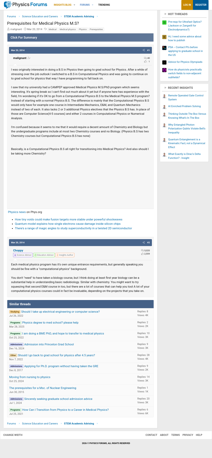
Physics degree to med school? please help (50, 323)
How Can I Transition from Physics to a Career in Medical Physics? (65, 411)
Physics (83, 30)
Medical (53, 30)
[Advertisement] (80, 182)
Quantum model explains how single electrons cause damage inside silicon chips (68, 225)
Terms (172, 436)
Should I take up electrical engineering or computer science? (60, 313)
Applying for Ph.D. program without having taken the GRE (61, 367)
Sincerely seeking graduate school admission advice (58, 400)
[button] (74, 5)
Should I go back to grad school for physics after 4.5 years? (56, 356)
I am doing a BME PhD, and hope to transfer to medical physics (63, 334)
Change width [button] (16, 436)
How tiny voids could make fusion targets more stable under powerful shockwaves (68, 220)
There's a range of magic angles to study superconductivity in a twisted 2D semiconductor (73, 229)
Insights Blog (63, 4)
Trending (104, 4)
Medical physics (68, 30)
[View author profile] (64, 256)
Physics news (17, 213)
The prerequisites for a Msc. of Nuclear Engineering (42, 389)
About (161, 436)
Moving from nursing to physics (29, 378)
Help (195, 436)
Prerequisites (96, 30)
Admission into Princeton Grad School (49, 345)
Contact (148, 436)
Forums (85, 4)
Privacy (184, 436)
